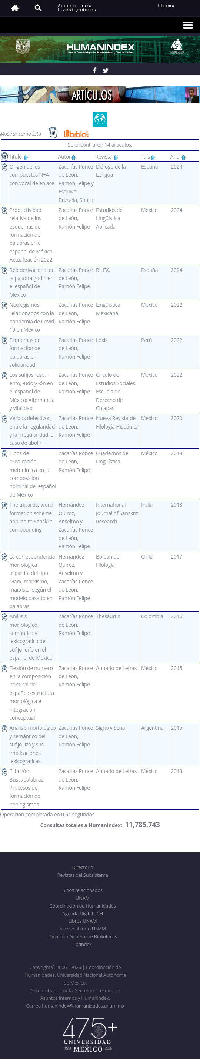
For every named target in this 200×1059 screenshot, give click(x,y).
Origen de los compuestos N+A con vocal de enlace (32, 175)
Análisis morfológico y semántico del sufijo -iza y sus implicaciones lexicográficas (33, 744)
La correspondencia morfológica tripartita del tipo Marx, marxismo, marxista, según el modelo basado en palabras (32, 581)
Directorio (82, 867)
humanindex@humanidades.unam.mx (83, 1005)
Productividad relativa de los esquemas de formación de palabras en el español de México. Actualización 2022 (32, 234)
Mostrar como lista (21, 133)
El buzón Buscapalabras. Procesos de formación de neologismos (27, 787)
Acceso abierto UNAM (82, 928)
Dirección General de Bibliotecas (82, 936)
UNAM (83, 898)
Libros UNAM (83, 921)
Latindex (82, 944)
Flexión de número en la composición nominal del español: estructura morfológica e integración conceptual (32, 693)
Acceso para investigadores (77, 7)
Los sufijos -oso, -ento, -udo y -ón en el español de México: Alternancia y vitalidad (32, 391)
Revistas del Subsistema (82, 875)
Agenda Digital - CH (82, 913)
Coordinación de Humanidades (83, 905)
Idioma (175, 5)
